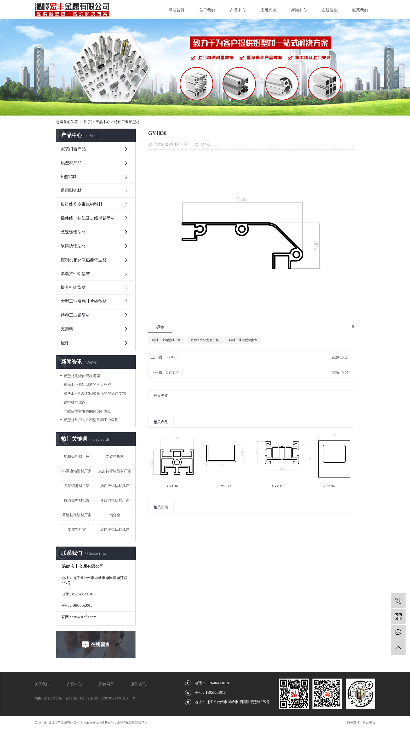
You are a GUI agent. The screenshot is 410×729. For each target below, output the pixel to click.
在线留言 (329, 10)
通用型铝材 (71, 190)
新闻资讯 (138, 684)
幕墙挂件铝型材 (75, 273)
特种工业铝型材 (127, 122)
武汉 (111, 698)
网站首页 (176, 10)
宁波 (90, 698)
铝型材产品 (71, 162)
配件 (65, 343)
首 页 (87, 122)
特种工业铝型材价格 (205, 340)
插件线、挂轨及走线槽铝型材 (88, 218)
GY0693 (172, 357)
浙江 (76, 698)
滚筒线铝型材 (73, 246)
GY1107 (172, 373)
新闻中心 (299, 10)
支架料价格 (115, 456)
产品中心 (238, 10)
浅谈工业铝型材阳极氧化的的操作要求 (95, 393)
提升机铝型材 (73, 287)
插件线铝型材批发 (114, 486)
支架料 (67, 329)
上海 (104, 698)
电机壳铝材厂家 (77, 456)
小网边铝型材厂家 (77, 471)
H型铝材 (68, 176)
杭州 (83, 698)
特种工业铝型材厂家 (166, 340)
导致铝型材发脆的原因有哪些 (87, 411)
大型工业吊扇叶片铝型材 (84, 301)
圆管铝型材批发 (77, 500)
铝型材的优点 (75, 402)
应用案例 (268, 10)
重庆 (125, 698)
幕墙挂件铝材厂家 (77, 515)
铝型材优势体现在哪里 (82, 376)
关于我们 (207, 10)
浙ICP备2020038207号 (132, 722)
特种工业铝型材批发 (243, 340)
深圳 (118, 698)
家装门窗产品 (73, 149)
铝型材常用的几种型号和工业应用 (91, 420)
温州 (97, 698)
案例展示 (106, 684)
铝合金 (114, 515)
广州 (132, 698)
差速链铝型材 (73, 232)
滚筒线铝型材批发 (114, 530)
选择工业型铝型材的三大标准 (87, 385)
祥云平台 (369, 722)
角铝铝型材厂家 (77, 486)
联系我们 (360, 10)
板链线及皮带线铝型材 (81, 204)
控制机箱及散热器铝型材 (84, 259)
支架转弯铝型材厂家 (114, 471)
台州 (69, 698)
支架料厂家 (77, 530)
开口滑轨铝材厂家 (114, 500)
